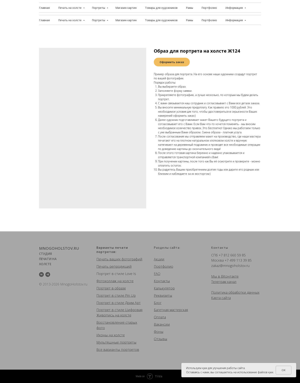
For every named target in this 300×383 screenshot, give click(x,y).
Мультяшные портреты (116, 342)
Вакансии (162, 324)
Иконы (102, 335)
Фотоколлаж (106, 281)
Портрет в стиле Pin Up (116, 295)
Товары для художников (161, 20)
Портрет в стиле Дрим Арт (118, 302)
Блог (157, 302)
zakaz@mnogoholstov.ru (230, 265)
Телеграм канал (223, 281)
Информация (234, 20)
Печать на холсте (70, 20)
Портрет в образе (111, 288)
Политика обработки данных (235, 292)
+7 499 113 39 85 (238, 260)
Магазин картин (126, 20)
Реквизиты (163, 295)
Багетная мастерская (171, 309)
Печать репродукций (114, 266)
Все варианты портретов (117, 349)
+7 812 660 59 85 (232, 255)
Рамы (189, 20)
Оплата (160, 317)
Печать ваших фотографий (119, 259)
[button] (243, 7)
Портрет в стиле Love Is (116, 273)
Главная (44, 20)
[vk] (41, 274)
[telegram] (47, 274)
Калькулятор (164, 288)
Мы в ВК (218, 276)
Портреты (99, 20)
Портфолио (209, 20)
